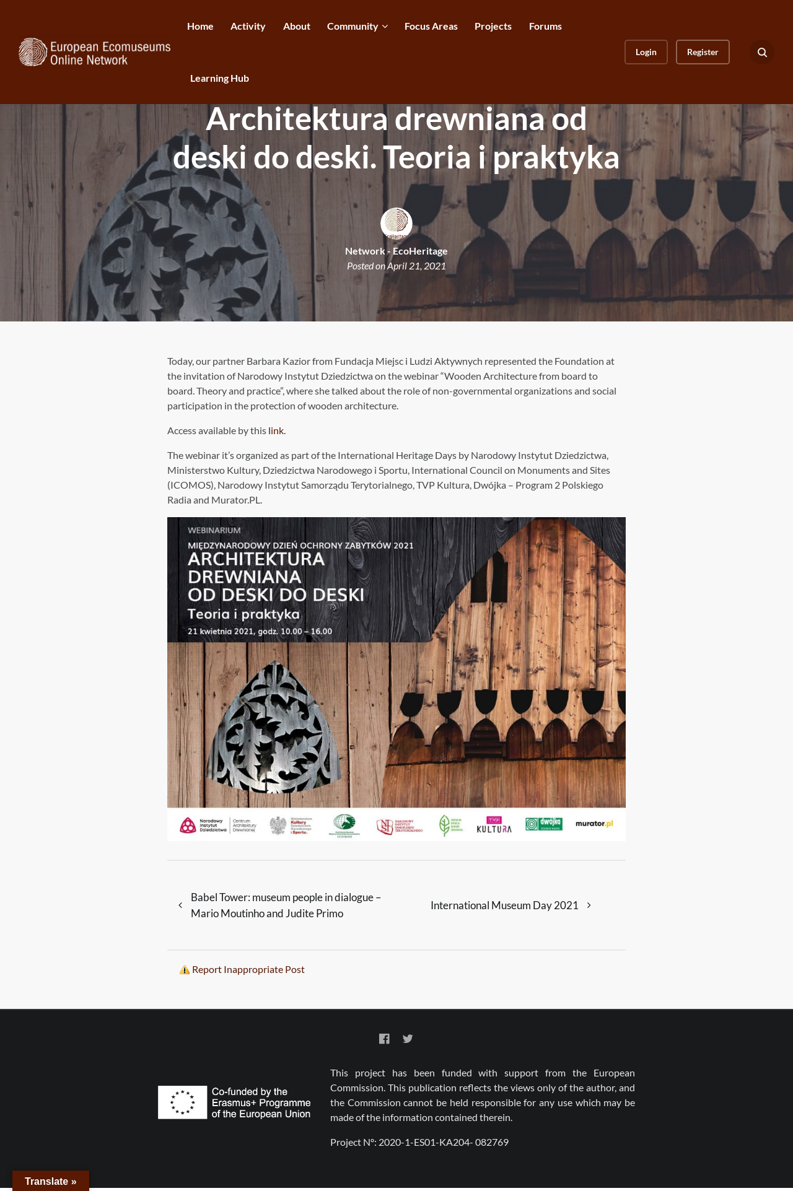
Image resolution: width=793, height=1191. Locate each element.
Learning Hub (219, 78)
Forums (545, 26)
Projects (493, 26)
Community (353, 26)
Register (703, 51)
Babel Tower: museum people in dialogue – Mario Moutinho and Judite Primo (289, 906)
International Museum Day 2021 (504, 906)
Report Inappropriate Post (248, 972)
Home (200, 26)
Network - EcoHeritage (396, 250)
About (296, 26)
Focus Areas (431, 26)
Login (646, 51)
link (276, 430)
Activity (248, 26)
